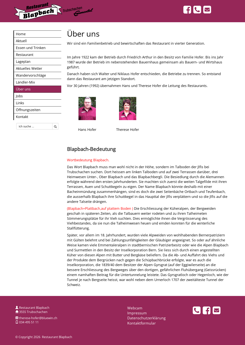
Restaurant (24, 54)
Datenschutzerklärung (146, 317)
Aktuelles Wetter (29, 68)
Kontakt (22, 116)
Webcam (134, 308)
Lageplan (23, 61)
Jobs (19, 95)
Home (21, 33)
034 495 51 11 (29, 322)
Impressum (137, 313)
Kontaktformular (141, 323)
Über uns (23, 89)
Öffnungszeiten (28, 109)
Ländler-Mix (25, 82)
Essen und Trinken (31, 47)
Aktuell (21, 40)
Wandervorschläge (31, 75)
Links (20, 102)
